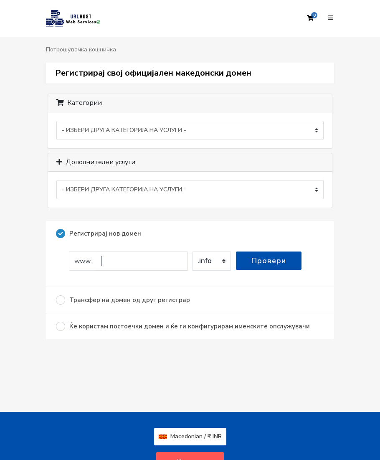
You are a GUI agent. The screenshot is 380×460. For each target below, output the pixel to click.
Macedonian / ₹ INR (190, 436)
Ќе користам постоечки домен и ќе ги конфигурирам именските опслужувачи (183, 326)
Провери (268, 261)
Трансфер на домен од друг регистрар (123, 300)
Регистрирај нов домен (98, 233)
